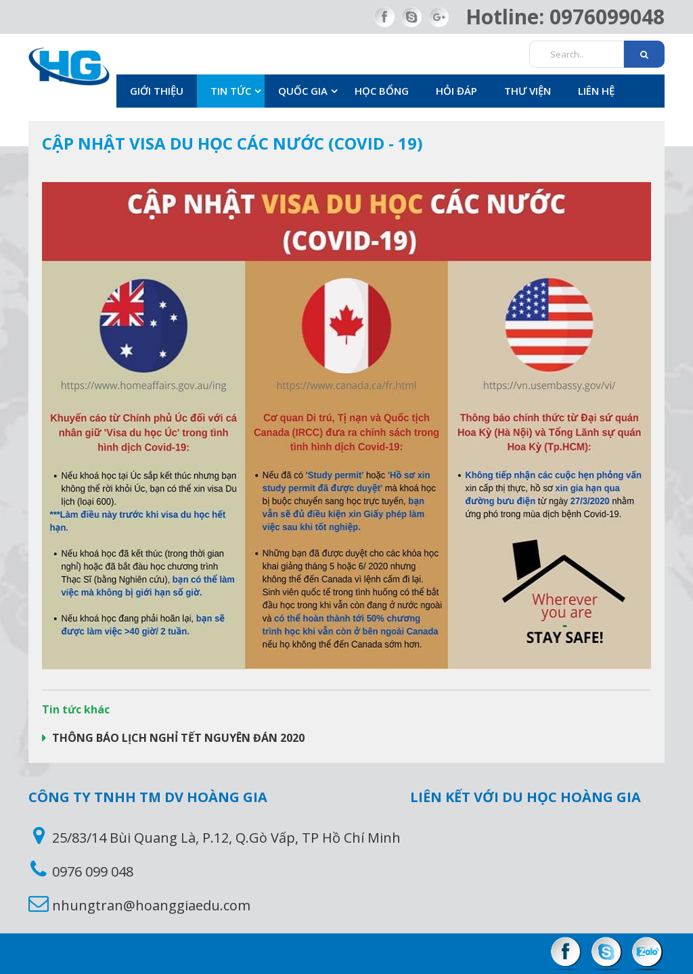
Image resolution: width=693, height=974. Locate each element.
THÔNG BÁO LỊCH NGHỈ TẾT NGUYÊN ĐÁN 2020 (177, 737)
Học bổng (382, 90)
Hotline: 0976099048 (565, 16)
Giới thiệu (156, 90)
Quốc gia (303, 90)
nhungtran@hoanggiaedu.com (151, 905)
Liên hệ (596, 90)
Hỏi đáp (456, 90)
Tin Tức (230, 90)
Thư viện (527, 90)
